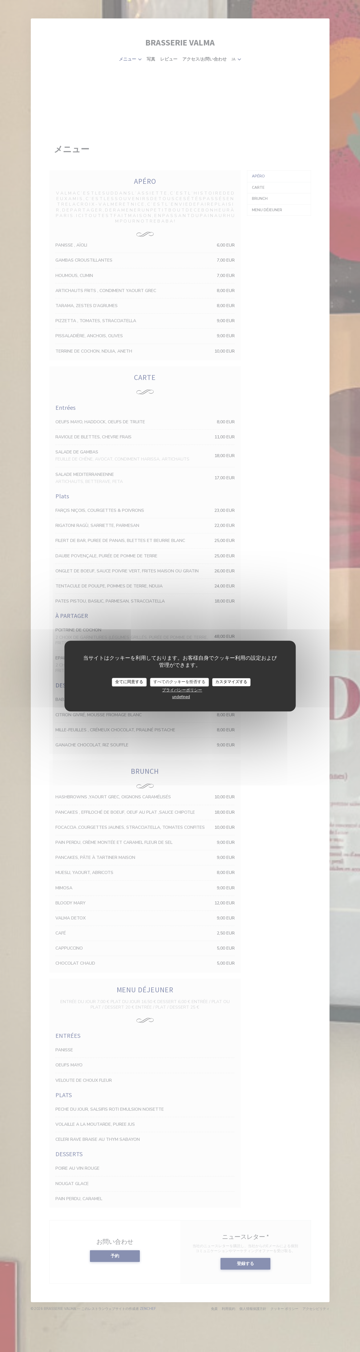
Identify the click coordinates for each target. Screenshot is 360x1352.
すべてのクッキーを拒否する (179, 682)
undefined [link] (181, 697)
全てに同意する (129, 682)
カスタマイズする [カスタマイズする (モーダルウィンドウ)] (231, 682)
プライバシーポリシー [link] (182, 690)
